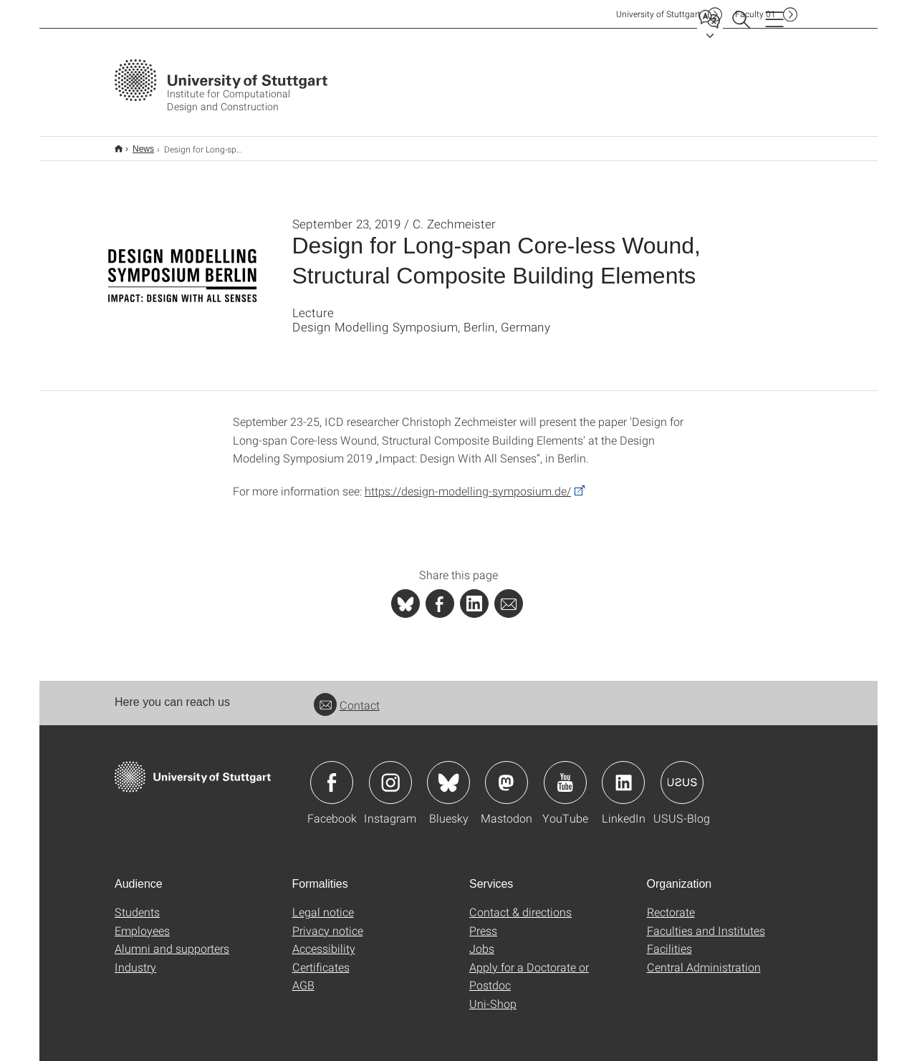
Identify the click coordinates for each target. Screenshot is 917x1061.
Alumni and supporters (172, 938)
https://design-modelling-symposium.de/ (468, 481)
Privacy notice (327, 921)
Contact (347, 695)
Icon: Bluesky (448, 773)
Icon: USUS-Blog (682, 773)
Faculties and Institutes (706, 921)
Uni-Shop (493, 994)
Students (137, 902)
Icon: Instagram (390, 773)
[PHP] (440, 594)
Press (483, 921)
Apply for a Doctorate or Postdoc (529, 967)
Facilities (669, 938)
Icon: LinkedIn (623, 773)
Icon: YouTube (565, 773)
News (135, 144)
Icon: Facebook (331, 773)
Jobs (481, 938)
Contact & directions (520, 902)
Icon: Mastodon (506, 773)
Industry (135, 957)
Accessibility (323, 938)
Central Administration (704, 957)
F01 (755, 14)
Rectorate (671, 902)
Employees (142, 921)
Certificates (321, 957)
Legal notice (323, 902)
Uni (658, 14)
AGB (303, 975)
